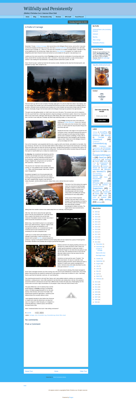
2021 (96, 224)
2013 (96, 282)
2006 (96, 299)
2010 (96, 289)
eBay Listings (96, 40)
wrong (99, 202)
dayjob (95, 195)
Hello (25, 385)
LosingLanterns (103, 163)
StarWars (105, 184)
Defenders (108, 149)
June (97, 268)
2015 (96, 239)
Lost (94, 164)
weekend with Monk (61, 48)
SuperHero (98, 188)
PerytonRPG (97, 179)
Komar (94, 163)
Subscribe (102, 120)
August (98, 263)
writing (108, 199)
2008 (96, 294)
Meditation (106, 166)
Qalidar (96, 181)
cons (36, 315)
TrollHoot (98, 190)
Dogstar (109, 151)
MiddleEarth (96, 169)
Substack (95, 34)
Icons (105, 161)
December (99, 244)
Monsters (107, 169)
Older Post (83, 371)
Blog (34, 17)
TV (110, 188)
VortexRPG (96, 192)
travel (64, 315)
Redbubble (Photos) (98, 43)
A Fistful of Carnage (41, 46)
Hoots (97, 161)
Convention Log (42, 315)
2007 (96, 297)
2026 (96, 211)
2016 (96, 237)
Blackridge (108, 135)
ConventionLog (51, 315)
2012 (96, 284)
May (97, 271)
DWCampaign (107, 148)
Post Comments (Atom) (59, 377)
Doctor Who (59, 315)
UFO (106, 190)
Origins (106, 177)
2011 (96, 287)
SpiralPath (106, 183)
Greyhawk (108, 159)
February (99, 278)
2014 (96, 242)
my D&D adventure (69, 122)
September (99, 261)
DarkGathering (98, 149)
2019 (96, 229)
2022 (96, 222)
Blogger (71, 397)
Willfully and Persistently (48, 8)
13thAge (95, 132)
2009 (96, 292)
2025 (96, 214)
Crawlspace (102, 146)
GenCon (102, 157)
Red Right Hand (100, 255)
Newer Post (29, 371)
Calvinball (71, 266)
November (99, 246)
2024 (96, 216)
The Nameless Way (46, 17)
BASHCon (96, 135)
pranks (94, 197)
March (98, 276)
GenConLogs (96, 159)
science (103, 197)
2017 (96, 234)
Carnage (31, 315)
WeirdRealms (107, 192)
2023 (96, 219)
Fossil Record (79, 17)
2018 (96, 232)
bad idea (39, 238)
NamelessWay (98, 175)
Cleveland (97, 139)
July (97, 266)
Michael (95, 167)
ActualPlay (103, 132)
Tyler (26, 169)
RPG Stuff (68, 17)
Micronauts (104, 167)
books (97, 194)
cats (105, 194)
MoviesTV (101, 171)
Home (27, 17)
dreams (105, 195)
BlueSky (95, 37)
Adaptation (95, 133)
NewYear (95, 177)
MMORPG (104, 164)
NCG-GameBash (97, 173)
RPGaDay (96, 183)
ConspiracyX (96, 141)
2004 (96, 302)
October (98, 258)
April (97, 273)
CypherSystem (96, 148)
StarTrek (95, 184)
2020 (96, 227)
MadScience (96, 166)
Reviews (58, 17)
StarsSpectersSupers (98, 186)
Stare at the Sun (100, 253)
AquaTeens (104, 133)
